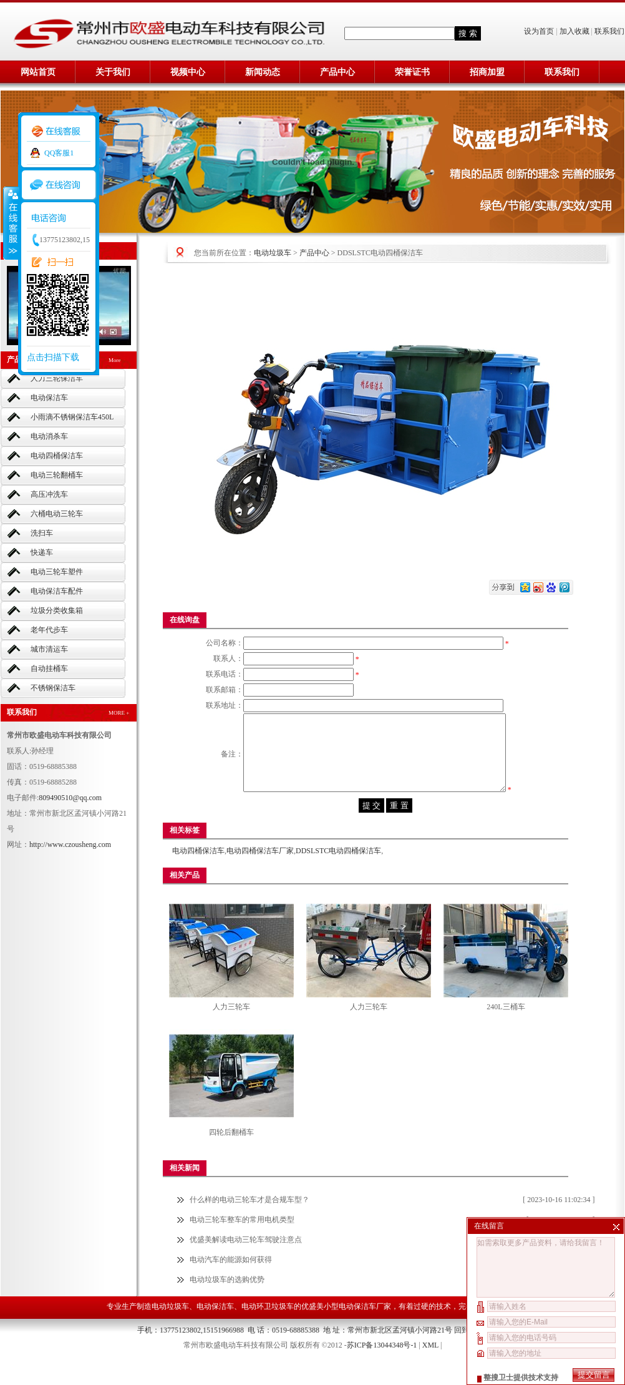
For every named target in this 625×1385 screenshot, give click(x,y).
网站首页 (38, 72)
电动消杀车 (49, 436)
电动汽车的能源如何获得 (231, 1281)
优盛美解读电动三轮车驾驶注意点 (246, 1261)
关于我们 (112, 72)
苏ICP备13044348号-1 (382, 1367)
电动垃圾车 (272, 252)
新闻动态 (262, 72)
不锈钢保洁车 (53, 687)
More (115, 360)
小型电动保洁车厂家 (357, 1328)
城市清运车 (49, 649)
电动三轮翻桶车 (57, 475)
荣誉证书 (412, 72)
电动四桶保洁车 (57, 455)
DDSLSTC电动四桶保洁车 (338, 872)
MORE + (119, 713)
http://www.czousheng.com (70, 844)
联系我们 (609, 31)
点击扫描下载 (53, 357)
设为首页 (540, 31)
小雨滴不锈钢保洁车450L (72, 417)
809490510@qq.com (70, 797)
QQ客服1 (59, 153)
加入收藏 (574, 31)
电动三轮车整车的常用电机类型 (242, 1241)
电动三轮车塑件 (57, 571)
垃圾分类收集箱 (57, 610)
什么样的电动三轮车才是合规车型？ (249, 1221)
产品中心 (337, 72)
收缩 (10, 223)
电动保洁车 (49, 397)
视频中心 (187, 72)
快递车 (42, 552)
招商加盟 (487, 72)
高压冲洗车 (49, 494)
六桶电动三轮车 (57, 513)
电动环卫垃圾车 (267, 1328)
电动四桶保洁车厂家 (260, 872)
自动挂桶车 (49, 668)
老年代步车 (49, 629)
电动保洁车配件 (57, 591)
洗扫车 (42, 533)
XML (430, 1367)
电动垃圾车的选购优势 (227, 1301)
